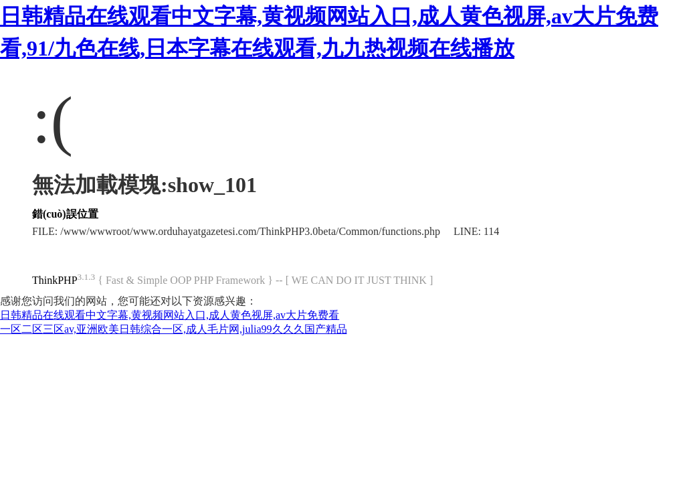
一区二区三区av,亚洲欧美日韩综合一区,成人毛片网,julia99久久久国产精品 (173, 329)
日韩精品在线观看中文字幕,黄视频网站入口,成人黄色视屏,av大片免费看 (169, 315)
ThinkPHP (55, 280)
